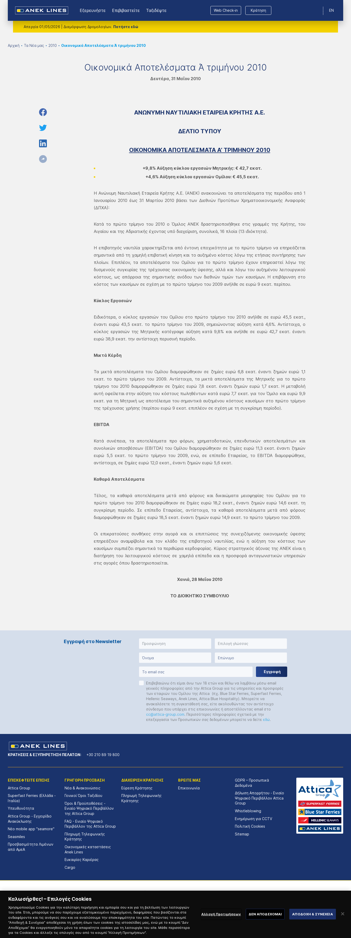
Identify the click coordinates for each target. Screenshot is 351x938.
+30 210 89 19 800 (103, 754)
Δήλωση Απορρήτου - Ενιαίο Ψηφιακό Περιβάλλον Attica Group (259, 798)
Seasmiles (16, 836)
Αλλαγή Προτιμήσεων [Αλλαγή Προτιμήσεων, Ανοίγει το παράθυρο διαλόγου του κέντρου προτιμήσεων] (221, 920)
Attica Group (19, 788)
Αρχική (14, 45)
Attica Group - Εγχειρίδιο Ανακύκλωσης (30, 818)
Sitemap (242, 834)
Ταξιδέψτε (156, 10)
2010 (52, 45)
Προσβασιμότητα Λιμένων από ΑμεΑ (30, 847)
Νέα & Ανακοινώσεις (83, 788)
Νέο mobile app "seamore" (31, 829)
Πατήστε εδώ (125, 26)
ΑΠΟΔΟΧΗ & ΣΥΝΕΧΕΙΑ (312, 920)
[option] (121, 896)
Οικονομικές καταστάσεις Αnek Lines (88, 849)
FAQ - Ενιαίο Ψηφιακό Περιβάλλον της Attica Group (90, 824)
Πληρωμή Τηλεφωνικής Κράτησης (85, 836)
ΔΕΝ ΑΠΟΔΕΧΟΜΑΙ (265, 920)
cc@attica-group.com (165, 714)
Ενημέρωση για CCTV (253, 818)
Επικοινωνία (189, 788)
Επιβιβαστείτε (126, 10)
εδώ (266, 719)
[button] (175, 643)
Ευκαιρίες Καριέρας (82, 859)
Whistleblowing (248, 811)
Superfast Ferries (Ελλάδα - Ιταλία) (32, 798)
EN (331, 10)
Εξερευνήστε (93, 10)
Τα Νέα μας (34, 45)
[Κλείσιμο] (342, 920)
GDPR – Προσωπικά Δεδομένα (252, 783)
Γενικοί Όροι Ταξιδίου (83, 795)
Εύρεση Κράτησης (137, 788)
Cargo (70, 867)
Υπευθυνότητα (21, 808)
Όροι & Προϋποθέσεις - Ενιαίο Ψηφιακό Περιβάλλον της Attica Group (89, 808)
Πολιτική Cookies (250, 826)
